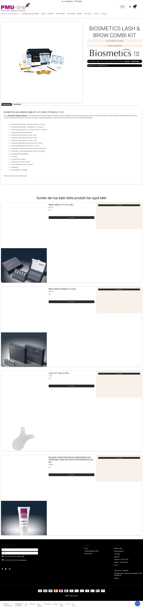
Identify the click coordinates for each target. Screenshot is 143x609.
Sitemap (116, 578)
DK (122, 6)
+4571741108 (124, 559)
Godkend (6, 563)
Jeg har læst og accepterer (15, 560)
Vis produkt (119, 205)
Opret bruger (135, 61)
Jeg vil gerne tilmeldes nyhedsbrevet (21, 556)
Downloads (17, 104)
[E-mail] (20, 553)
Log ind (127, 61)
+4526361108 (124, 562)
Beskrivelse (6, 104)
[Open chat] (137, 603)
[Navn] (20, 549)
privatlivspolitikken (22, 560)
